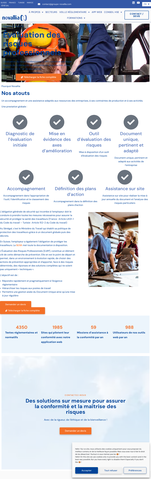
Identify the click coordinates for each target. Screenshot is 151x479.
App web (97, 12)
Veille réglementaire (74, 12)
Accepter (87, 470)
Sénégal (5, 5)
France (12, 2)
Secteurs (51, 12)
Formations (76, 18)
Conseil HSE (113, 12)
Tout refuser (110, 470)
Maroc (30, 2)
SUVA (19, 245)
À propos (36, 12)
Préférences (135, 470)
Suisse (4, 2)
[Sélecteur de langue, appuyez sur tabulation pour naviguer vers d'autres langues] (146, 4)
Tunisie (21, 2)
